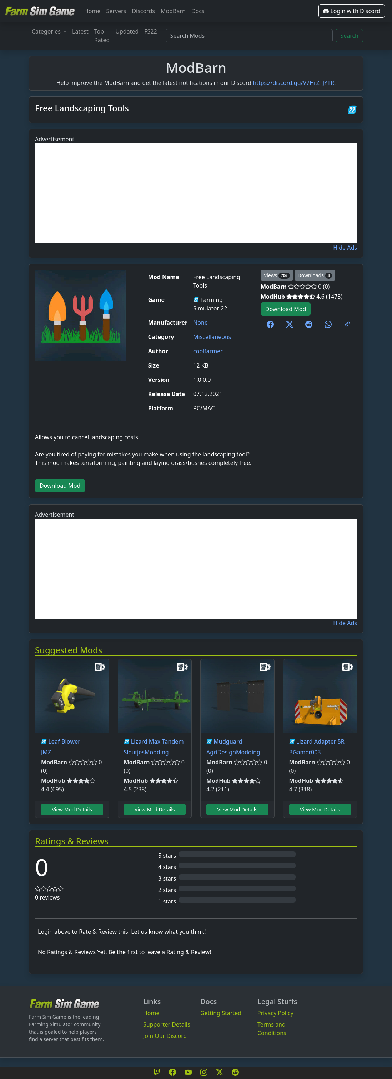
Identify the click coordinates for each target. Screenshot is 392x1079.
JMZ (46, 752)
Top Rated (102, 35)
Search (349, 36)
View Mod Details (72, 809)
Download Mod (285, 309)
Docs (198, 11)
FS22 (150, 31)
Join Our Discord (165, 1036)
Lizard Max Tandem (157, 741)
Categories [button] (47, 31)
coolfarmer (208, 351)
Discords (143, 11)
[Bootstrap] (64, 1003)
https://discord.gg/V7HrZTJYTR (293, 83)
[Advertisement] (196, 193)
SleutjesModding (146, 752)
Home (92, 11)
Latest (80, 31)
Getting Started (220, 1013)
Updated (127, 31)
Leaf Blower (64, 741)
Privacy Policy (275, 1013)
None (200, 322)
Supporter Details (166, 1024)
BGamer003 (305, 752)
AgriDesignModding (233, 752)
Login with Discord (351, 11)
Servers (116, 11)
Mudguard (227, 741)
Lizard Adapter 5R (320, 741)
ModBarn (173, 11)
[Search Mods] (249, 35)
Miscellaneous (212, 337)
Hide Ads (345, 248)
